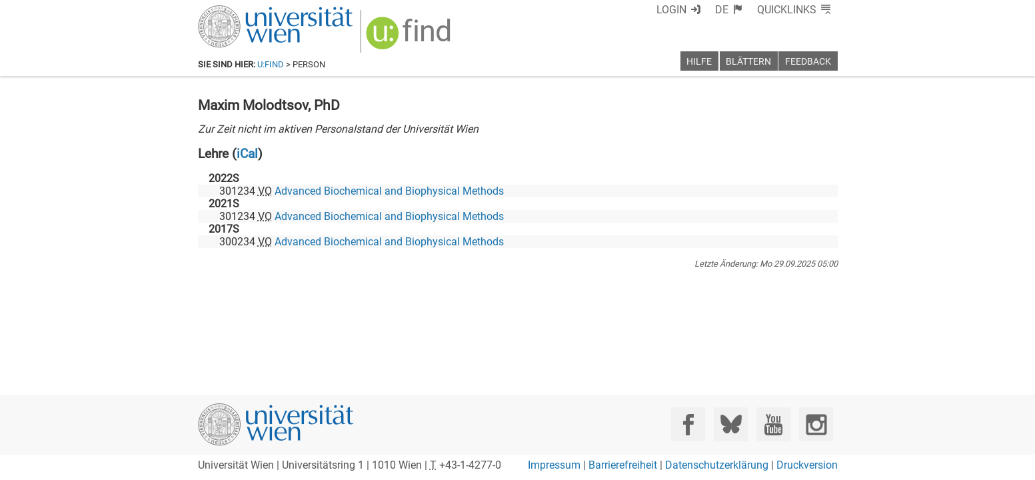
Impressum (554, 465)
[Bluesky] (731, 424)
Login (671, 9)
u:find (270, 64)
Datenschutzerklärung (716, 465)
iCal (247, 153)
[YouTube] (773, 424)
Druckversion (807, 465)
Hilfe (699, 61)
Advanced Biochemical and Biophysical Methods (389, 191)
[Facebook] (688, 424)
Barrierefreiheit (622, 465)
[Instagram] (816, 424)
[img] (410, 37)
